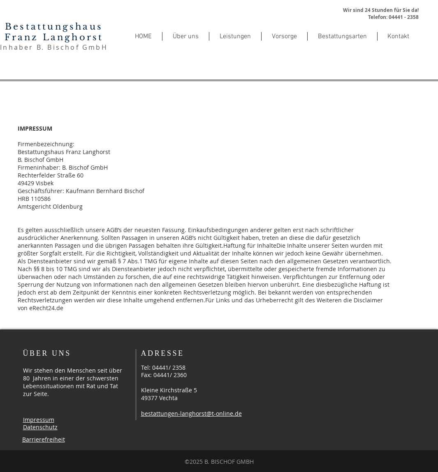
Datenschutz (40, 427)
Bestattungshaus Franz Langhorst (54, 32)
